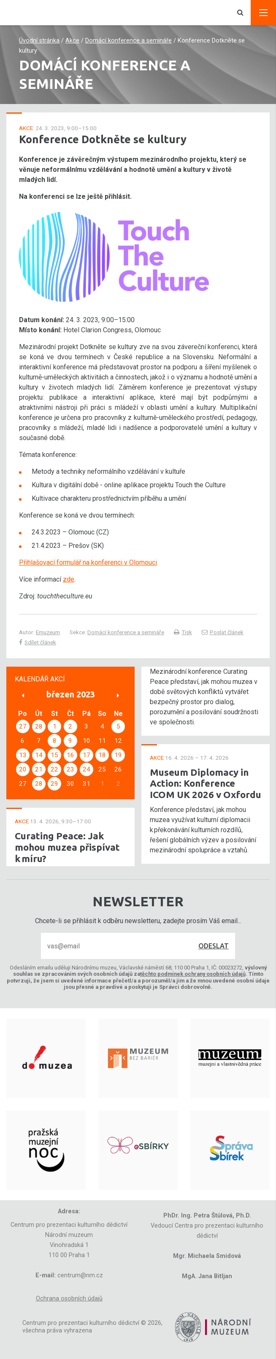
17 (86, 755)
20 (23, 769)
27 (23, 726)
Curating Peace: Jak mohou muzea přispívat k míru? (67, 847)
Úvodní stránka (39, 40)
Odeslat (213, 946)
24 (86, 769)
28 (39, 726)
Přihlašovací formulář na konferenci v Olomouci (88, 562)
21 (39, 769)
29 (54, 784)
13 (23, 755)
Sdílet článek (37, 642)
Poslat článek (223, 632)
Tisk (183, 632)
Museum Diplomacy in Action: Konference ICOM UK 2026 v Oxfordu (205, 783)
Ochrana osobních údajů (69, 1298)
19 (118, 755)
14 (39, 755)
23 (70, 769)
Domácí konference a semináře (128, 40)
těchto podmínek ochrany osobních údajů (193, 974)
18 (102, 755)
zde (68, 579)
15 (54, 755)
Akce (72, 40)
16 (70, 755)
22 (54, 769)
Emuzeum (48, 632)
